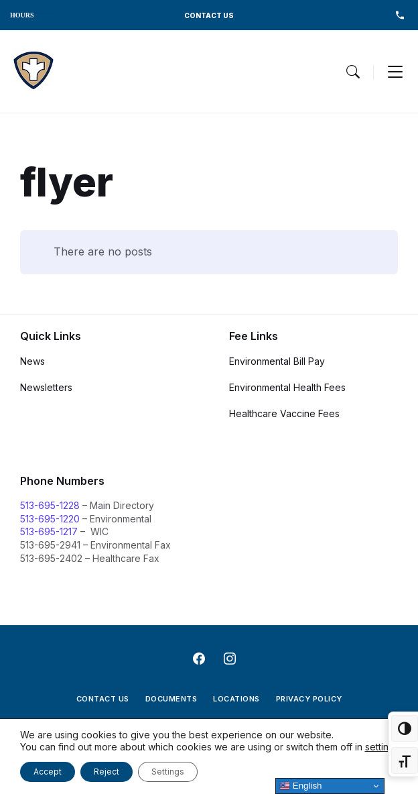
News (32, 361)
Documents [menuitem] (171, 698)
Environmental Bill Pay (277, 361)
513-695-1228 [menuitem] (400, 15)
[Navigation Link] (33, 71)
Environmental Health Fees (287, 387)
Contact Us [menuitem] (102, 698)
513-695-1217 (49, 531)
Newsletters (46, 387)
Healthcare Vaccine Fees (284, 413)
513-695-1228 (50, 505)
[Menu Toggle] (353, 71)
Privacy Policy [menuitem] (309, 698)
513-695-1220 (50, 518)
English (300, 786)
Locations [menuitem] (236, 698)
